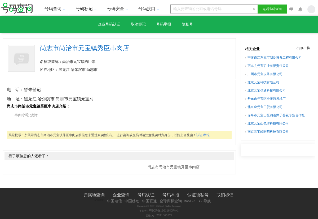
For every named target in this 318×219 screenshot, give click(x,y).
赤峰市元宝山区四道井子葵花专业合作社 (276, 115)
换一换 (305, 48)
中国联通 (149, 201)
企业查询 (121, 195)
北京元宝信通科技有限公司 (267, 90)
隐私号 (187, 24)
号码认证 (146, 195)
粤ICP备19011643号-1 (164, 210)
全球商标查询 (171, 201)
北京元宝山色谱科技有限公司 (268, 123)
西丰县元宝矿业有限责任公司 (268, 66)
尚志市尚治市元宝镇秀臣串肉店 (174, 167)
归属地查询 (94, 195)
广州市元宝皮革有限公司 (265, 74)
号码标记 (87, 8)
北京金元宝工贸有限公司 (265, 107)
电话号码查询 (272, 9)
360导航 (204, 201)
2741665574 (164, 215)
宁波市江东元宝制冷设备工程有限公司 (275, 57)
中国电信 (114, 201)
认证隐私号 (198, 195)
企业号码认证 (109, 24)
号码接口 (149, 8)
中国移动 (132, 201)
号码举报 (163, 24)
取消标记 (138, 24)
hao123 (189, 201)
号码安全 (118, 8)
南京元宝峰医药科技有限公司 (268, 132)
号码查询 (56, 8)
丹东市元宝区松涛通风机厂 (267, 99)
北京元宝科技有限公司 (263, 82)
